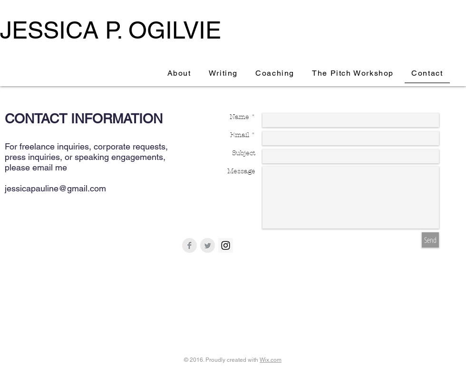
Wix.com (271, 360)
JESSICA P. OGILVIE (110, 30)
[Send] (430, 240)
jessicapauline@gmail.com (55, 188)
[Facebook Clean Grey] (189, 245)
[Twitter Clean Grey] (207, 245)
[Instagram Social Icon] (225, 245)
